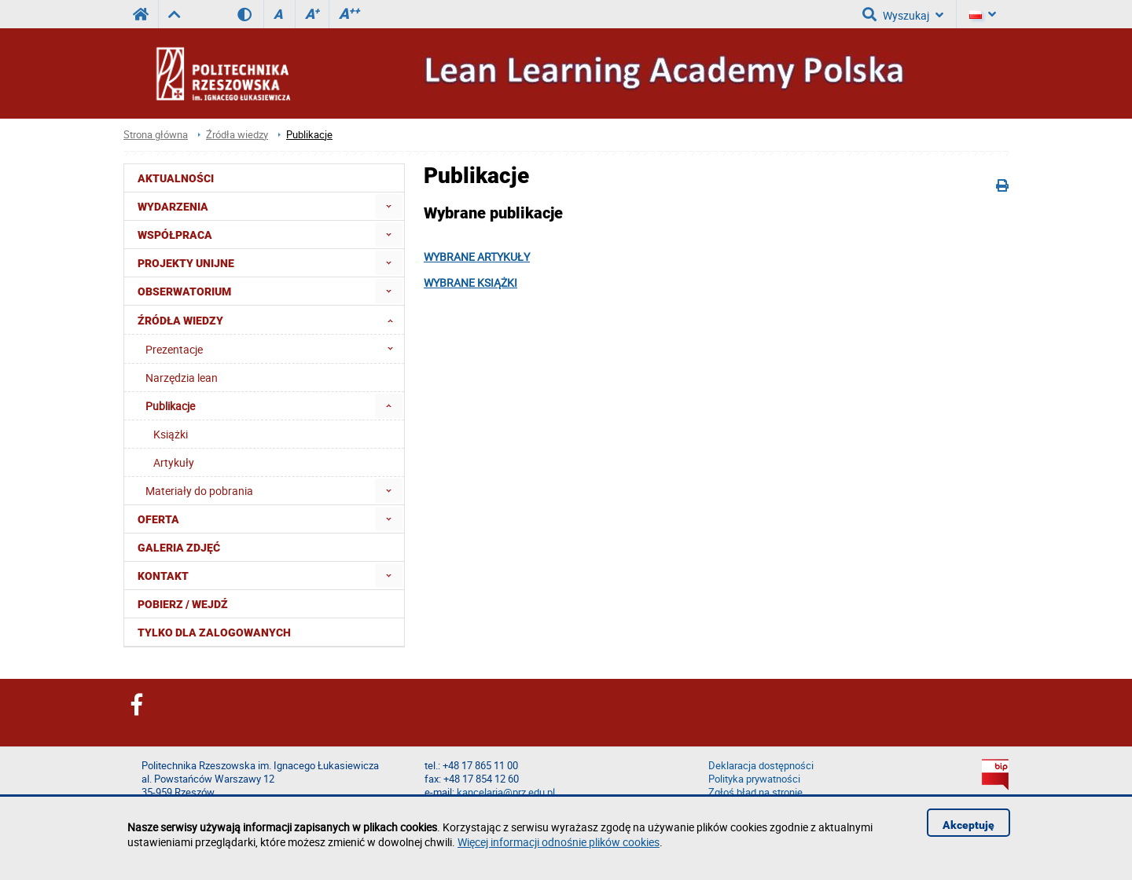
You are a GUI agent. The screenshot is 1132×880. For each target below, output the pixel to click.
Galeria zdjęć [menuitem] (179, 547)
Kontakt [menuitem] (163, 576)
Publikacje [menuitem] (170, 405)
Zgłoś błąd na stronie (755, 792)
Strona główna (155, 134)
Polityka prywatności (754, 779)
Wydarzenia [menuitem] (173, 206)
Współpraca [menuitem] (175, 235)
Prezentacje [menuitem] (273, 348)
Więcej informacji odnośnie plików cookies (559, 841)
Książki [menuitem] (170, 434)
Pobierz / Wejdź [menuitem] (183, 604)
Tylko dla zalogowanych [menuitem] (214, 632)
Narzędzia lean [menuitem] (181, 377)
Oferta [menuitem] (158, 519)
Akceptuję (968, 825)
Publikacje (309, 134)
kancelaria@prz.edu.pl (506, 792)
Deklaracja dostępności (761, 765)
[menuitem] (388, 206)
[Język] (983, 14)
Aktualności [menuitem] (176, 178)
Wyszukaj (902, 14)
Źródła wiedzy (237, 134)
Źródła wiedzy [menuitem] (270, 319)
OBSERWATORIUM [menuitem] (184, 291)
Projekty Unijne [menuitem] (186, 263)
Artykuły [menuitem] (173, 462)
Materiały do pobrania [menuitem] (199, 490)
